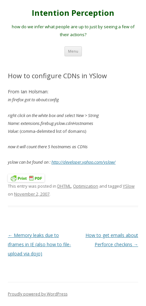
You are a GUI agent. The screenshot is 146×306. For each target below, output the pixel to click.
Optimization (85, 186)
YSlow (129, 186)
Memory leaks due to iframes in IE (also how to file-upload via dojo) (39, 244)
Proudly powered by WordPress (37, 294)
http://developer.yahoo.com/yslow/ (83, 162)
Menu (73, 51)
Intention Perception (73, 13)
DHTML (64, 186)
